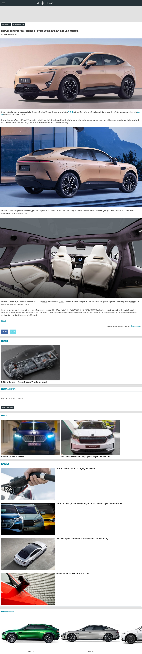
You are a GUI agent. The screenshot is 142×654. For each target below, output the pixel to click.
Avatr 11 (70, 112)
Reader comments (9, 389)
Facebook (4, 331)
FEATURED (5, 464)
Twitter (13, 331)
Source (3, 320)
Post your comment (18, 25)
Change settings (136, 326)
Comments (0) (6, 25)
